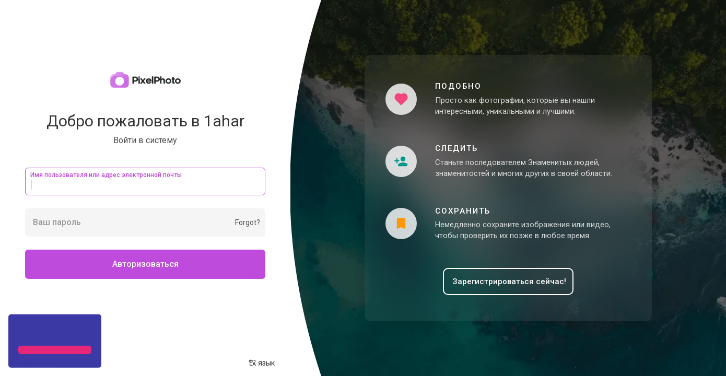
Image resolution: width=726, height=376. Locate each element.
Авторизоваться (145, 264)
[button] (19, 331)
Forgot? (247, 222)
